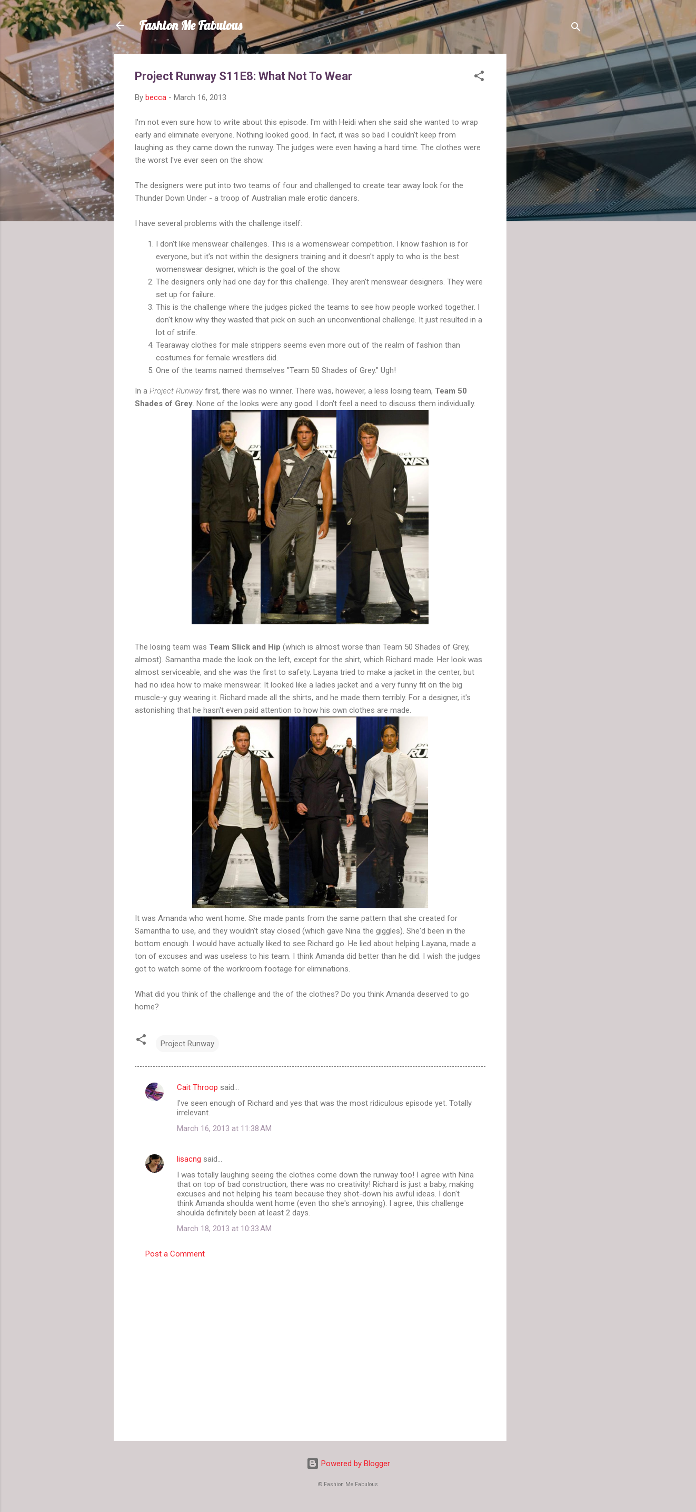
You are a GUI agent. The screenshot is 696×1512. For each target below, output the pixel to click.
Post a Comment (175, 1254)
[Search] (576, 29)
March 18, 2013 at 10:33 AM (224, 1228)
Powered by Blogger (348, 1463)
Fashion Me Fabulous (190, 25)
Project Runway (187, 1043)
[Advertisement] (548, 212)
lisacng (189, 1159)
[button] (479, 78)
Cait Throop (197, 1087)
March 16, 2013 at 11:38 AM (224, 1128)
